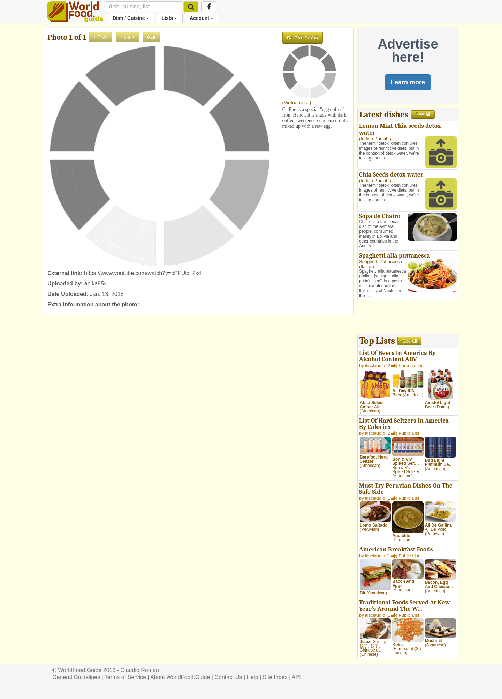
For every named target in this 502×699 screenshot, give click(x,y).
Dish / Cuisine (131, 18)
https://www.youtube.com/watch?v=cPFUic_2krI (142, 273)
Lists (169, 18)
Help (252, 677)
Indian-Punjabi (374, 138)
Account (201, 18)
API (296, 677)
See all (423, 114)
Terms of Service (125, 677)
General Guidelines (76, 677)
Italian (366, 266)
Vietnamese (297, 102)
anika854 (95, 284)
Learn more (408, 82)
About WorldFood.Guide (180, 677)
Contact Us (228, 677)
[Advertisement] (407, 318)
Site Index (275, 677)
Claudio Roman (140, 670)
